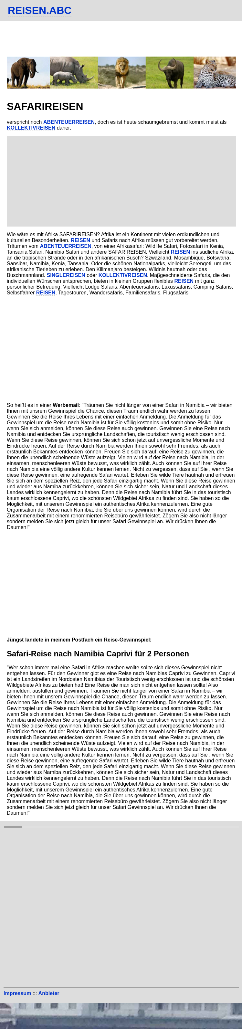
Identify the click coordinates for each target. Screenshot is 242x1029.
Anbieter (48, 993)
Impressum (17, 993)
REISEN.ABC (39, 10)
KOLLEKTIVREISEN (31, 128)
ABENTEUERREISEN (69, 122)
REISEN (80, 240)
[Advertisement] (121, 181)
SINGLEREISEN (66, 275)
